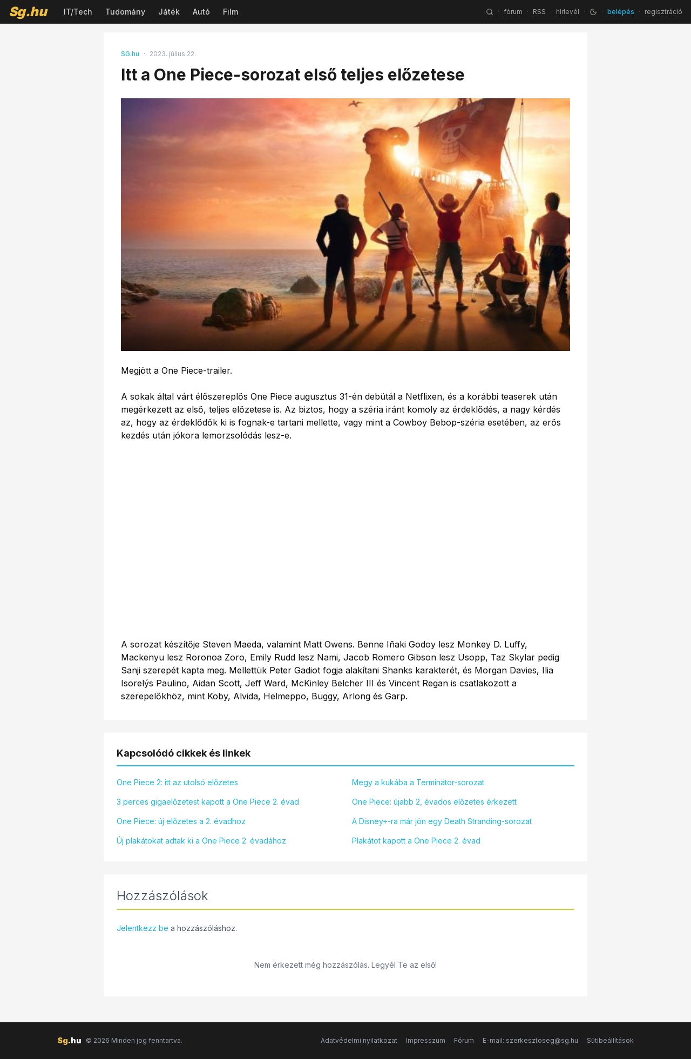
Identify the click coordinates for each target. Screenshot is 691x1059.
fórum (513, 12)
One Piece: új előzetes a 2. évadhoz (181, 821)
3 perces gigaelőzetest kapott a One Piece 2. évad (208, 801)
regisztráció (663, 12)
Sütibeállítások (610, 1040)
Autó (201, 11)
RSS (539, 12)
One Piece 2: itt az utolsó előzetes (177, 782)
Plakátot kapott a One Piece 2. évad (416, 840)
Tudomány (125, 11)
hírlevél (567, 12)
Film (230, 11)
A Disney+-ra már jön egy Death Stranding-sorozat (442, 821)
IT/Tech (78, 11)
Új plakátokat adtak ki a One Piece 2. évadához (201, 840)
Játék (169, 11)
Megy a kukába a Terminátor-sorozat (418, 782)
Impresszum (425, 1040)
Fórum (464, 1040)
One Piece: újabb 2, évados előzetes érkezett (434, 801)
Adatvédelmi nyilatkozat (359, 1040)
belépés (620, 12)
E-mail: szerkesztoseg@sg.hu (530, 1040)
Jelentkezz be (142, 928)
